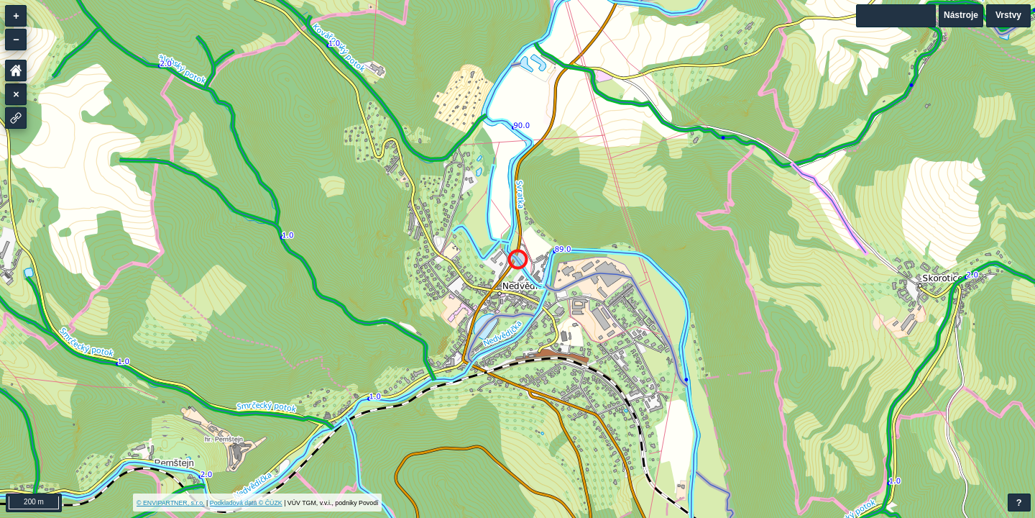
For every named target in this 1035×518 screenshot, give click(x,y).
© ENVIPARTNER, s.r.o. (171, 502)
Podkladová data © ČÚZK (246, 502)
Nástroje (961, 15)
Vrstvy (1008, 15)
